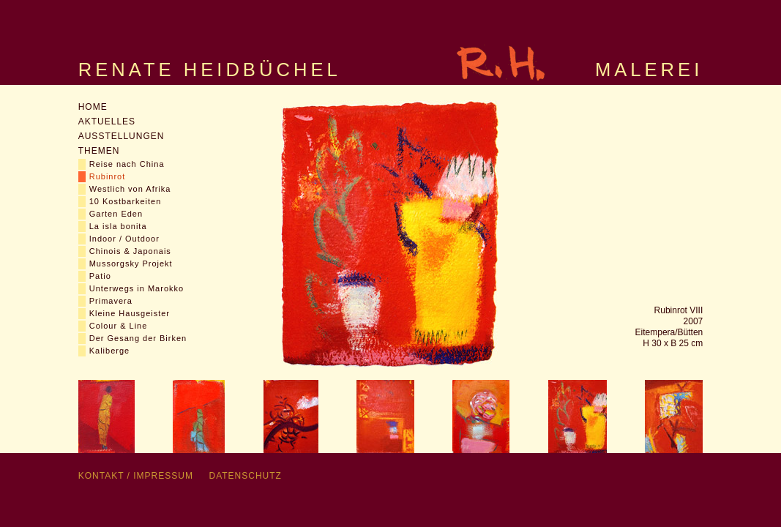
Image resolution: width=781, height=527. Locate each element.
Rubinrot (107, 176)
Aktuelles (106, 121)
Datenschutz (245, 476)
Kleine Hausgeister (129, 313)
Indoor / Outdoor (124, 238)
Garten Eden (116, 213)
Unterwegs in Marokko (136, 288)
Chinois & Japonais (130, 251)
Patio (100, 276)
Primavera (110, 300)
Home (93, 107)
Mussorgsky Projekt (131, 263)
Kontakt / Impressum (135, 476)
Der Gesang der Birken (138, 338)
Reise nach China (127, 164)
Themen (99, 151)
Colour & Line (118, 325)
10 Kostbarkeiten (125, 201)
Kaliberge (109, 350)
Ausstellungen (121, 136)
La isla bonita (118, 226)
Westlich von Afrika (130, 188)
